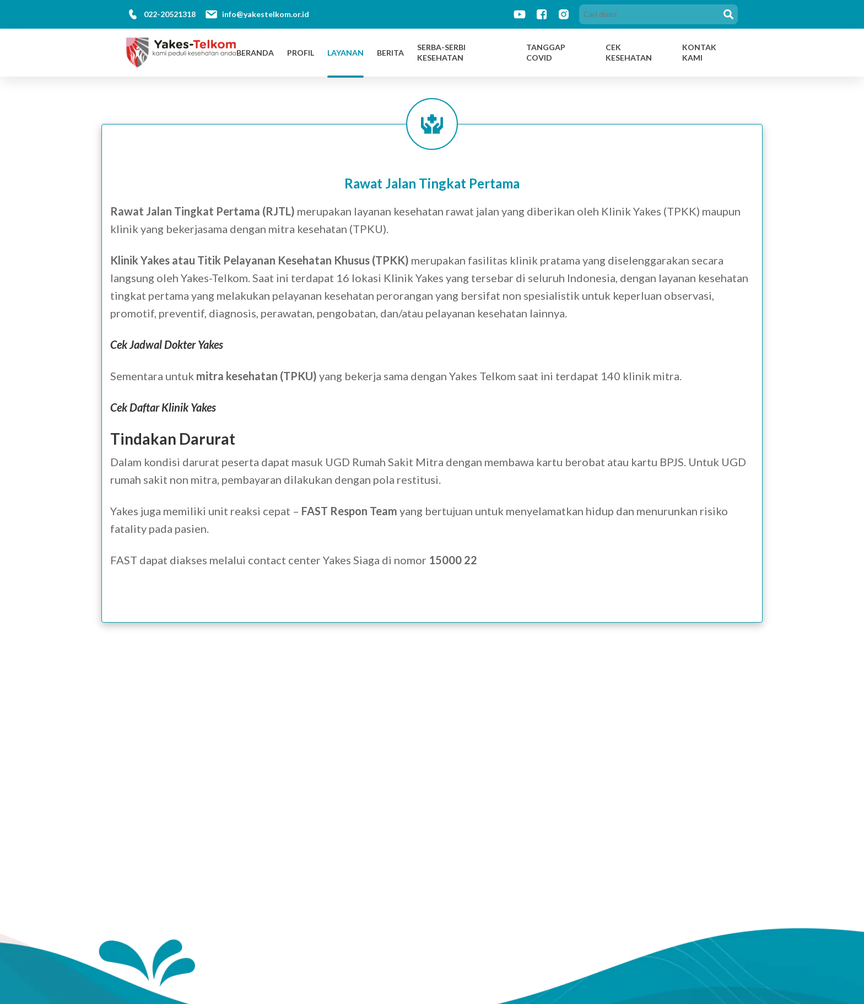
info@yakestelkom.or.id (265, 14)
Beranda (255, 52)
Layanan (345, 52)
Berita (390, 52)
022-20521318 (170, 14)
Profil (300, 52)
